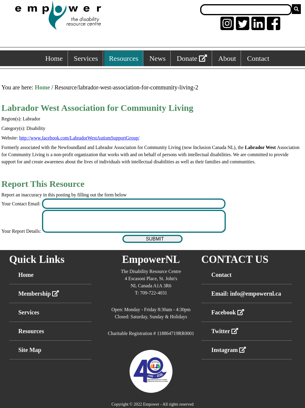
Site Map (29, 350)
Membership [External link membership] (38, 293)
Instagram (228, 350)
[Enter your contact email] (134, 203)
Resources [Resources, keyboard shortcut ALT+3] (124, 58)
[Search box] (246, 9)
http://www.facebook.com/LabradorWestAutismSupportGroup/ (79, 137)
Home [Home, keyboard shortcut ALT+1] (54, 58)
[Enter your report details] (134, 221)
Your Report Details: (21, 231)
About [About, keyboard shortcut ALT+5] (227, 58)
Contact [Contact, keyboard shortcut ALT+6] (258, 58)
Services (28, 312)
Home (42, 87)
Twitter (225, 331)
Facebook (227, 312)
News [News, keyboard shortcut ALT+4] (157, 58)
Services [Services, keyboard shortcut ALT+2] (86, 58)
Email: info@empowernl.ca (246, 293)
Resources (31, 331)
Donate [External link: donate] (192, 58)
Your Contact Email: (21, 203)
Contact (221, 275)
